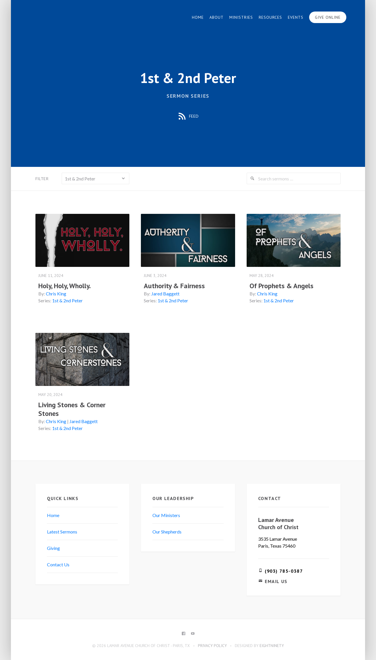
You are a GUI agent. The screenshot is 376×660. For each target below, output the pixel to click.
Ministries (241, 17)
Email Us (275, 581)
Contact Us (58, 564)
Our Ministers (166, 515)
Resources (270, 17)
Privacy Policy (212, 645)
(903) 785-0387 (283, 571)
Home (197, 17)
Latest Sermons (62, 531)
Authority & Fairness (174, 285)
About (216, 17)
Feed (188, 116)
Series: (45, 300)
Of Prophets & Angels (281, 285)
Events (295, 17)
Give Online (327, 17)
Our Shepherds (167, 531)
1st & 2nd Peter (67, 300)
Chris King (56, 293)
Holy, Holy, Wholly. (65, 285)
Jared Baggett (166, 293)
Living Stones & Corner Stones (72, 409)
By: (42, 293)
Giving (53, 547)
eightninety (272, 645)
